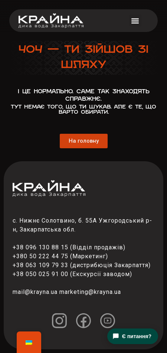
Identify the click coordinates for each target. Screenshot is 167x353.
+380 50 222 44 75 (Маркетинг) (60, 256)
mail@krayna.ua (35, 291)
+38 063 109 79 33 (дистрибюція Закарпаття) (82, 265)
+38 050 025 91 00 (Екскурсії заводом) (72, 274)
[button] (135, 20)
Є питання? (131, 336)
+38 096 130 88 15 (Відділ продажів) (69, 247)
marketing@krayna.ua (90, 291)
